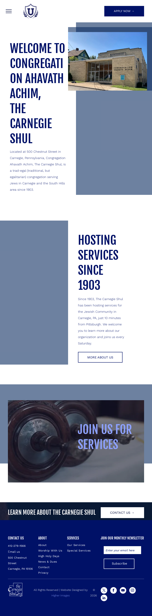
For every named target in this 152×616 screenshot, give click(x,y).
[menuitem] (52, 545)
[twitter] (104, 591)
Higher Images (60, 595)
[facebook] (113, 591)
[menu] (9, 11)
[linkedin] (104, 598)
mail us (15, 551)
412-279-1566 (17, 545)
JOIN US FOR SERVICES (105, 437)
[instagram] (132, 591)
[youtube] (123, 591)
